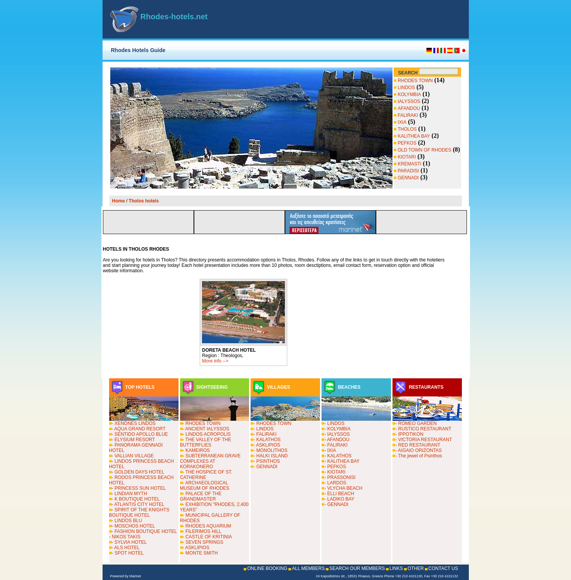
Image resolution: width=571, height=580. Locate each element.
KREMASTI (409, 164)
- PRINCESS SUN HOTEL (139, 488)
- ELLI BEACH (339, 493)
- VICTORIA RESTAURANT (423, 439)
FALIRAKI (408, 115)
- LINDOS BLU (127, 520)
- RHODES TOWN (202, 423)
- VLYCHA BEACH (343, 488)
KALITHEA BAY (414, 136)
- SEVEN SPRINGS (203, 542)
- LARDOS (335, 483)
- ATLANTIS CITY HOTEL (138, 504)
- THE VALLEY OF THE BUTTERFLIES (205, 442)
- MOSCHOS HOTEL (133, 526)
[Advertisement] (371, 19)
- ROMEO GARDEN (415, 423)
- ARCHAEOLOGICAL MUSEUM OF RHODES (204, 485)
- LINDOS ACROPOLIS (207, 434)
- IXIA (330, 450)
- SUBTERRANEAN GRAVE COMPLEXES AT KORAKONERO (210, 461)
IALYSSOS (409, 101)
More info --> (215, 361)
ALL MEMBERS (308, 568)
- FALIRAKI (264, 434)
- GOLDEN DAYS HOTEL (138, 472)
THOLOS (407, 129)
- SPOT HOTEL (128, 553)
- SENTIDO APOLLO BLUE (140, 434)
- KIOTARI (334, 472)
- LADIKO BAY (339, 499)
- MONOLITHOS (270, 450)
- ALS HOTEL (126, 547)
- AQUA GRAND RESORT (139, 429)
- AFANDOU (336, 439)
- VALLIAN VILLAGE (133, 456)
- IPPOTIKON (409, 434)
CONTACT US (443, 568)
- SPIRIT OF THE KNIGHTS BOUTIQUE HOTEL (139, 512)
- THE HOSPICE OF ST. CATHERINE (206, 474)
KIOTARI (407, 157)
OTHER (416, 568)
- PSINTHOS (266, 461)
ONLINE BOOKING (267, 568)
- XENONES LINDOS (134, 423)
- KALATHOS (266, 439)
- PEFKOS (335, 466)
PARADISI (408, 171)
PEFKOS (407, 143)
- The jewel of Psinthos (418, 456)
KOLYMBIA (409, 94)
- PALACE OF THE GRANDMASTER (201, 496)
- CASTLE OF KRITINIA (207, 537)
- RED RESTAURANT (417, 445)
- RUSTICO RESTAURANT (423, 429)
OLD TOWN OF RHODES (424, 150)
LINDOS (406, 87)
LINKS (396, 568)
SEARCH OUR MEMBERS (357, 568)
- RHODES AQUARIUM (207, 526)
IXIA (402, 122)
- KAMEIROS (196, 450)
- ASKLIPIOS (196, 547)
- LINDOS (263, 429)
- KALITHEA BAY (341, 461)
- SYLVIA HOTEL (129, 542)
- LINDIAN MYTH (129, 493)
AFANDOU (409, 108)
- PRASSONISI (339, 477)
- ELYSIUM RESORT (133, 439)
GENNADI (408, 177)
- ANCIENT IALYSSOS (206, 429)
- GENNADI (265, 466)
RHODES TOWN (415, 80)
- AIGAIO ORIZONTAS (418, 450)
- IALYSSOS (337, 434)
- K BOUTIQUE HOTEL (136, 499)
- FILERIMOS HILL (202, 531)
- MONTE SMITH (200, 553)
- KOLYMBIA (337, 429)
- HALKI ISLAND (270, 456)
